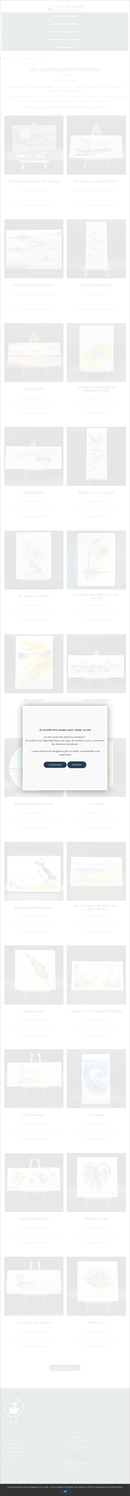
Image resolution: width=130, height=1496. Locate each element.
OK (65, 1491)
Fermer (76, 764)
